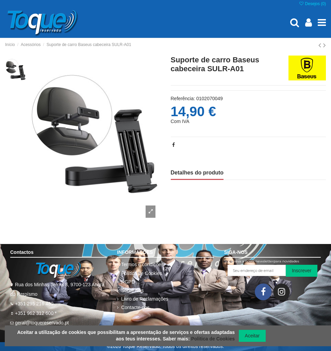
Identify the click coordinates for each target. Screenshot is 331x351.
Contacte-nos (135, 307)
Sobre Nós (132, 290)
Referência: (183, 98)
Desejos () (312, 3)
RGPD (128, 282)
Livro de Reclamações (144, 299)
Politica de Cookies (213, 338)
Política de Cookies (141, 273)
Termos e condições (142, 264)
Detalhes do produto (197, 173)
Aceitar (252, 335)
